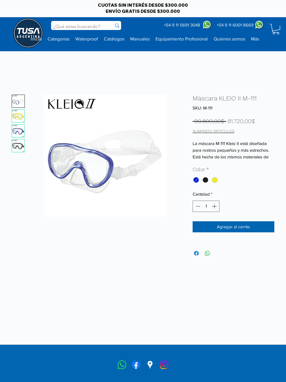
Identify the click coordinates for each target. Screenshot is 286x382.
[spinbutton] (206, 206)
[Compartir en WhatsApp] (207, 253)
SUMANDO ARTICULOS (213, 131)
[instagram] (164, 364)
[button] (276, 29)
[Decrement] (197, 206)
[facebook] (136, 364)
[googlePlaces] (150, 364)
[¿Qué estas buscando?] (77, 26)
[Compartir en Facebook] (196, 253)
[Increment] (215, 206)
